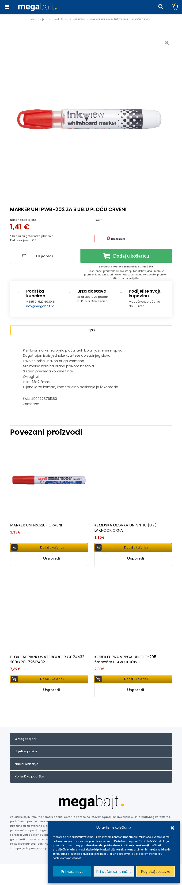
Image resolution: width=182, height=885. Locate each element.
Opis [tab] (91, 330)
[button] (172, 827)
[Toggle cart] (175, 7)
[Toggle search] (161, 7)
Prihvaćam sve (72, 871)
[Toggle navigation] (7, 7)
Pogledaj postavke (155, 871)
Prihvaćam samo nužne (113, 871)
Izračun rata (118, 238)
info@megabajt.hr (40, 306)
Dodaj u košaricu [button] (52, 547)
